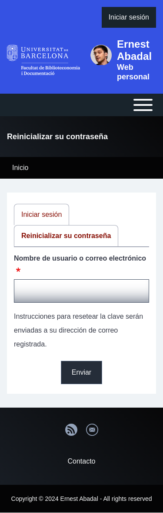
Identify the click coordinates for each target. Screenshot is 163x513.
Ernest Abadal (134, 50)
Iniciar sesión (41, 214)
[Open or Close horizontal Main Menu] (81, 105)
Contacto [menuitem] (81, 461)
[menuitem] (129, 17)
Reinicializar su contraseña (66, 235)
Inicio (20, 167)
